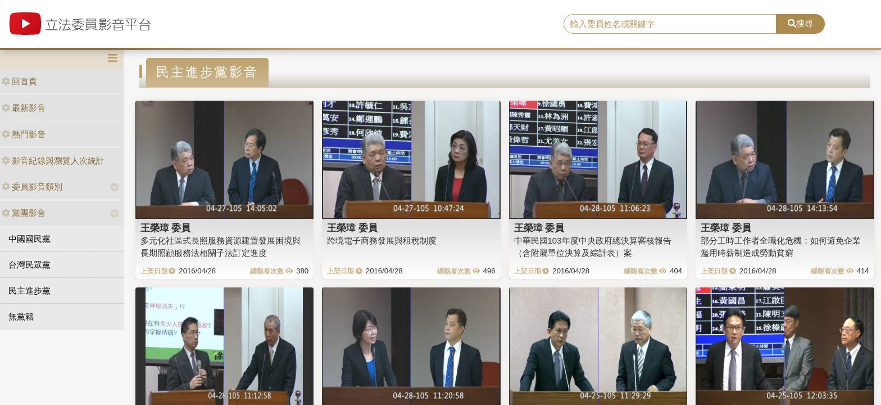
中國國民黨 (29, 239)
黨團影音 (24, 213)
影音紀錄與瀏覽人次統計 (53, 160)
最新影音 (24, 107)
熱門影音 (24, 134)
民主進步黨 (29, 290)
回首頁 (19, 81)
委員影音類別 (32, 186)
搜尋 (800, 23)
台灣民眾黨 (29, 264)
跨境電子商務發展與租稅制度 (382, 240)
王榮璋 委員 (165, 228)
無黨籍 (21, 316)
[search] (670, 24)
